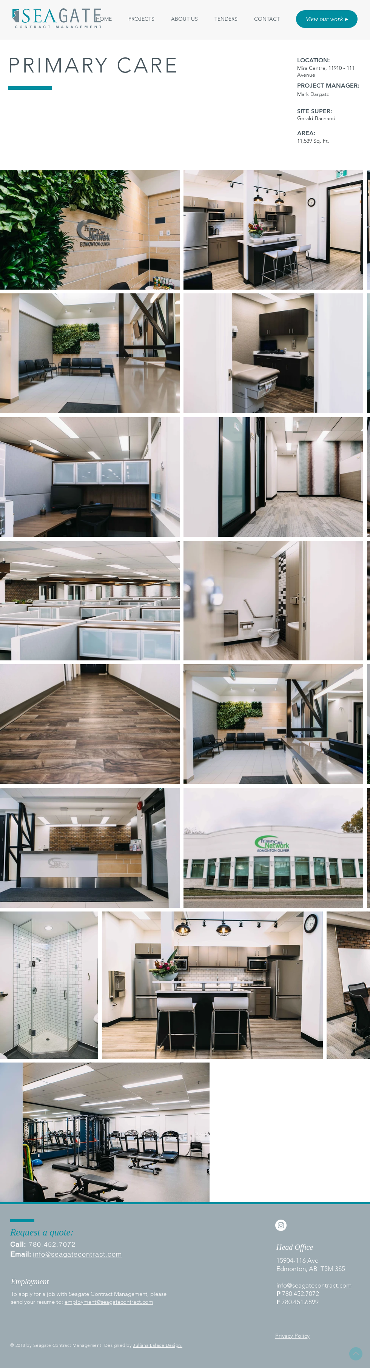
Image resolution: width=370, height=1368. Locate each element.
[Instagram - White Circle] (281, 1225)
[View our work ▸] (327, 19)
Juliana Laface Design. (157, 1345)
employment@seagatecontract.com (109, 1301)
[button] (184, 19)
